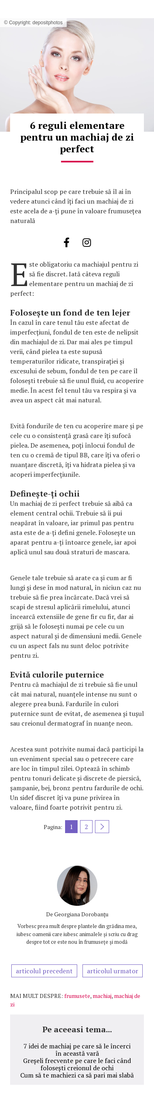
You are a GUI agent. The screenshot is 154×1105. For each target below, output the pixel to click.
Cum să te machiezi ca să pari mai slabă (77, 1075)
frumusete (77, 996)
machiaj (102, 996)
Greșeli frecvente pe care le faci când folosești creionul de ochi (77, 1064)
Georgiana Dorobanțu (81, 914)
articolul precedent (44, 970)
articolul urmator (112, 970)
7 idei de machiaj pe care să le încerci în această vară (77, 1050)
